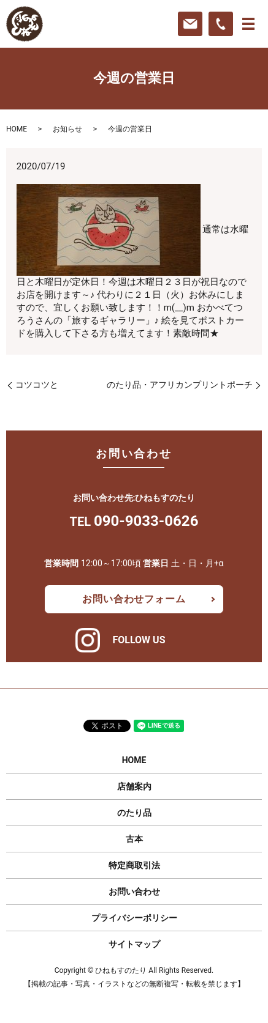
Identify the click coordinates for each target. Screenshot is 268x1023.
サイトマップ (134, 944)
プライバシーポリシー (134, 918)
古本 (134, 839)
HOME (16, 129)
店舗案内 (134, 786)
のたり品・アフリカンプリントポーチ (180, 385)
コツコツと (36, 385)
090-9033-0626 (146, 521)
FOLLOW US (138, 640)
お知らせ (67, 129)
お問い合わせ (134, 891)
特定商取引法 (134, 865)
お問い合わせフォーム (133, 599)
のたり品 (134, 813)
